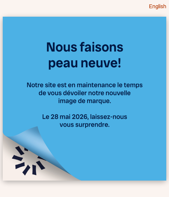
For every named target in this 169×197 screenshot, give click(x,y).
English (157, 6)
